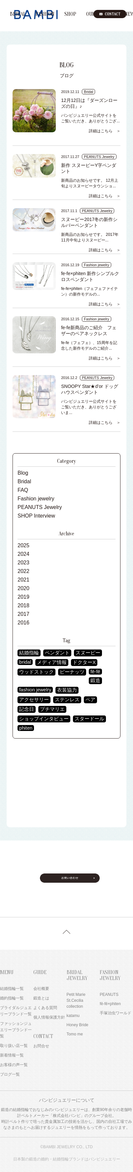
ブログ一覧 (10, 1074)
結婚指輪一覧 (12, 988)
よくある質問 (45, 1007)
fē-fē (95, 671)
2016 (23, 622)
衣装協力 (67, 690)
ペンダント (57, 652)
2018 (23, 605)
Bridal (24, 481)
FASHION (45, 14)
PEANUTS (109, 994)
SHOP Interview (36, 516)
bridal (25, 662)
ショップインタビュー (44, 718)
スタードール (89, 718)
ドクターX (84, 662)
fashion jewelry (35, 689)
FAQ (22, 490)
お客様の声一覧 (14, 1064)
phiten (25, 728)
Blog (22, 473)
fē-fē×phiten (110, 1003)
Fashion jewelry (35, 498)
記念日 (26, 709)
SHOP (70, 14)
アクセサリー (34, 699)
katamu (73, 1015)
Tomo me (75, 1034)
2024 (23, 554)
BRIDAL (18, 14)
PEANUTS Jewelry (39, 507)
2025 (23, 545)
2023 (23, 562)
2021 (23, 580)
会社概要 (41, 988)
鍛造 (95, 680)
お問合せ (41, 1046)
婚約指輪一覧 (12, 998)
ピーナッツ (72, 672)
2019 (23, 597)
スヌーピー (88, 652)
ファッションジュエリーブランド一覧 (16, 1029)
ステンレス (67, 699)
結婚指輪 (29, 652)
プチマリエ (52, 709)
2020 (23, 588)
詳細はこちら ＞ (104, 131)
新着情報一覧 (12, 1055)
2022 (23, 571)
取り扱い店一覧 (14, 1045)
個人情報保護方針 (49, 1017)
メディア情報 (52, 662)
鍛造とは (41, 998)
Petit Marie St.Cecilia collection (76, 1000)
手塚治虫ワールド (115, 1013)
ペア (90, 699)
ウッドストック (36, 672)
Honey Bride (77, 1025)
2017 (23, 614)
